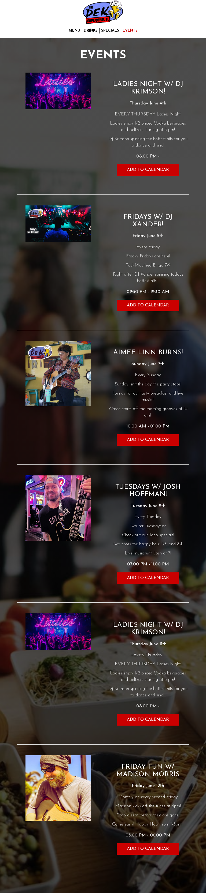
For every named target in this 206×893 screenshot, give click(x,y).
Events (130, 31)
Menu (74, 31)
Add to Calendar (148, 170)
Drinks (91, 31)
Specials (110, 31)
